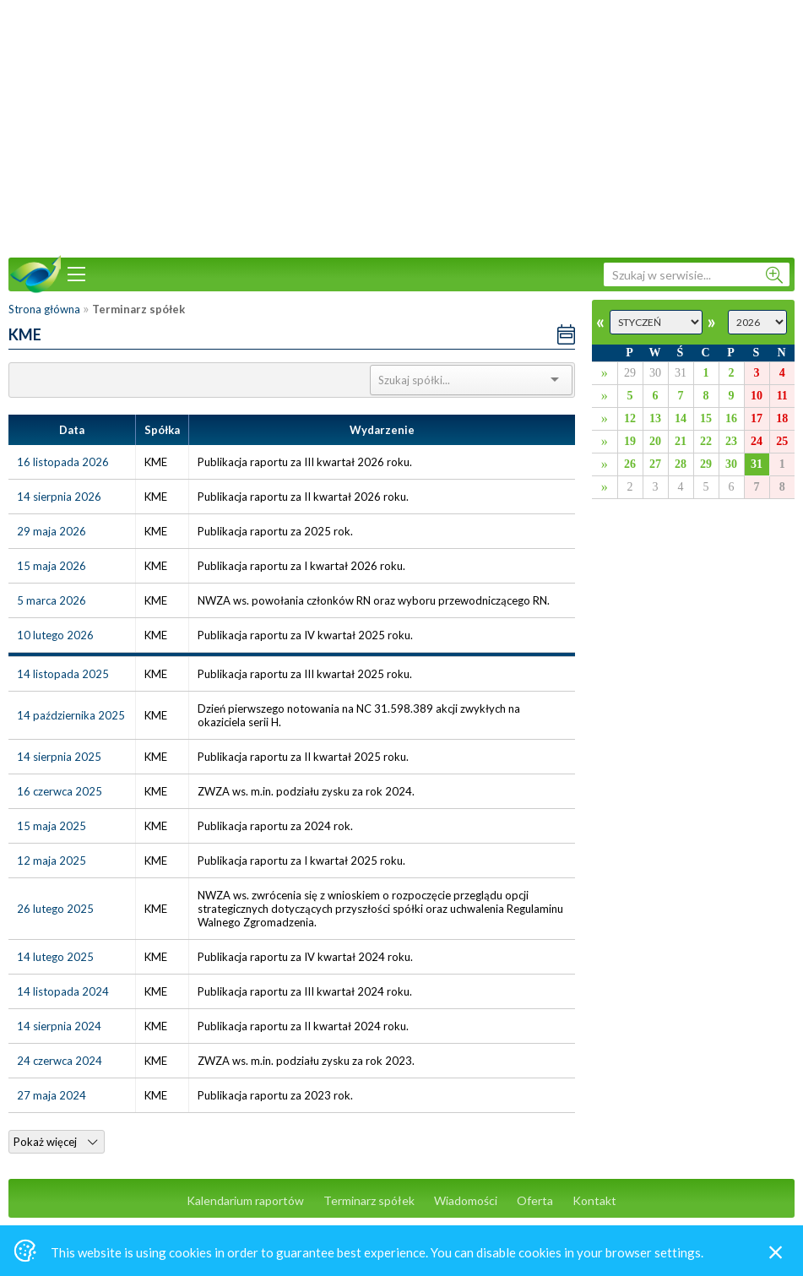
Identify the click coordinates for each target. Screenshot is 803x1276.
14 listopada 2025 (63, 674)
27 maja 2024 (51, 1095)
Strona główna (44, 309)
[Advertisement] (402, 126)
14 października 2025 (71, 715)
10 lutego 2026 (55, 635)
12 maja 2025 (51, 860)
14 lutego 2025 (55, 957)
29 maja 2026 (51, 531)
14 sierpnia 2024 (59, 1026)
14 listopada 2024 (63, 991)
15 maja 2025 (51, 826)
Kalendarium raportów (245, 1200)
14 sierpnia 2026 (59, 496)
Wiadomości (465, 1200)
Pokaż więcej (55, 1141)
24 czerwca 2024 (59, 1060)
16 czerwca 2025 (59, 791)
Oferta (535, 1200)
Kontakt (594, 1200)
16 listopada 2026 (63, 462)
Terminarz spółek (369, 1200)
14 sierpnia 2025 (59, 756)
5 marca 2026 (51, 600)
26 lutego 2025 (55, 908)
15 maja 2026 (51, 566)
